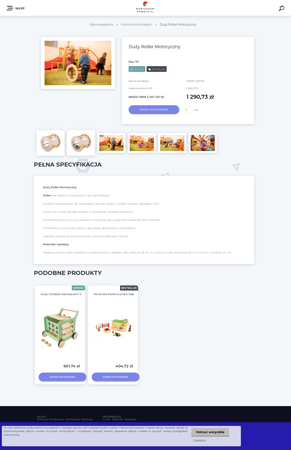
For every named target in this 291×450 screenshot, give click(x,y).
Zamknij (199, 440)
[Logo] (145, 8)
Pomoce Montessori (136, 24)
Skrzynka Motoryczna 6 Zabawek (118, 294)
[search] (282, 9)
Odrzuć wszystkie (210, 432)
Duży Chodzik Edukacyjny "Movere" (66, 294)
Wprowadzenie (101, 24)
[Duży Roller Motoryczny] (78, 38)
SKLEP (16, 8)
